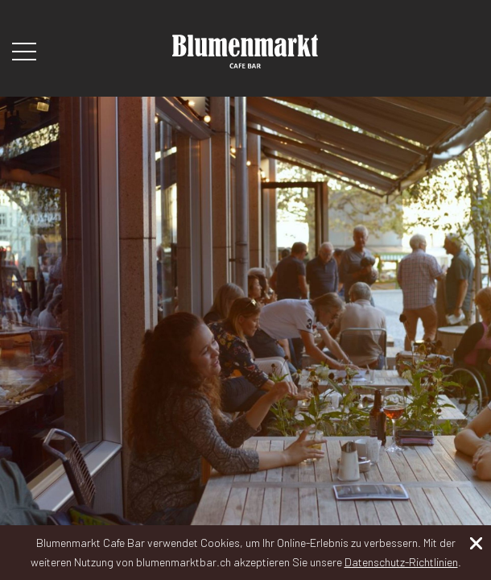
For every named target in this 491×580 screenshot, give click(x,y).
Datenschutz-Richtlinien (401, 562)
